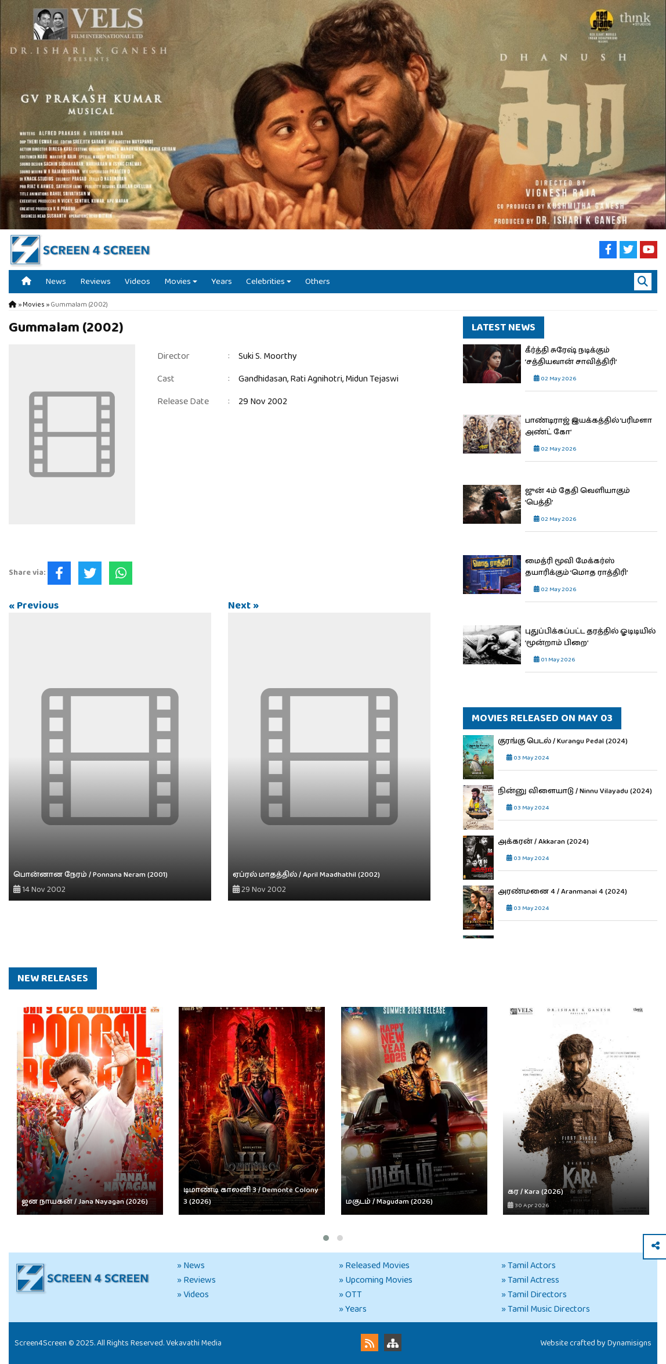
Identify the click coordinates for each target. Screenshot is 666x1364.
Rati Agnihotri (316, 379)
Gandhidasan (262, 379)
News (55, 281)
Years (221, 281)
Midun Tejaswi (372, 379)
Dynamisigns (629, 1343)
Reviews (95, 281)
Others (317, 281)
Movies (177, 281)
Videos (137, 281)
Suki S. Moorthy (267, 356)
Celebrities (265, 281)
